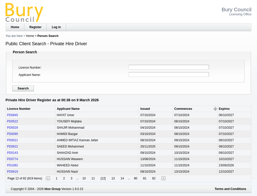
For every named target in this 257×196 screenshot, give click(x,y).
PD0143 (12, 153)
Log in (56, 27)
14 (122, 178)
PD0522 (12, 121)
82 (153, 178)
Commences (183, 109)
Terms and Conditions (230, 189)
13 (113, 178)
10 (84, 178)
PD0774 (12, 159)
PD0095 (12, 134)
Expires (224, 109)
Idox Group (52, 189)
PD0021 (12, 140)
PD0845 (12, 115)
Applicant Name (29, 75)
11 (93, 178)
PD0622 (12, 146)
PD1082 (12, 165)
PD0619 (12, 171)
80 (135, 178)
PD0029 (12, 127)
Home (15, 27)
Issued (145, 109)
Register (35, 27)
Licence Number (29, 67)
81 (144, 178)
